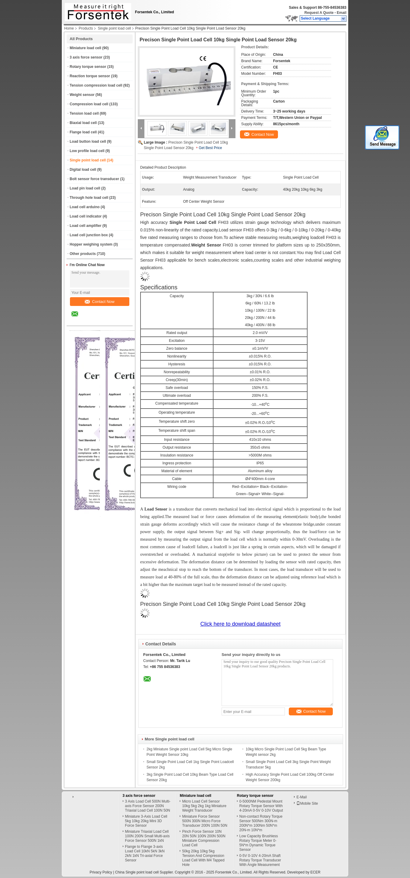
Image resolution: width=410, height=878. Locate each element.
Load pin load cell (85, 188)
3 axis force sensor (86, 57)
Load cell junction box (89, 235)
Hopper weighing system (91, 244)
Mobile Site (307, 803)
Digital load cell (83, 169)
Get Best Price (210, 148)
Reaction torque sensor (90, 76)
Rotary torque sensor (88, 67)
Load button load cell (88, 141)
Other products (83, 254)
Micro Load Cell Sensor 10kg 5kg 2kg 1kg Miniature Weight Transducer (204, 806)
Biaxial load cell (83, 123)
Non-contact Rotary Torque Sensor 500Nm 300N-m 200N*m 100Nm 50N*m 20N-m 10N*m (260, 823)
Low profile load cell (87, 151)
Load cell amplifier (85, 226)
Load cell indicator (86, 216)
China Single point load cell (137, 872)
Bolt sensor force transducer (94, 179)
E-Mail (301, 797)
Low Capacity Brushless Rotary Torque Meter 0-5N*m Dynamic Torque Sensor (258, 843)
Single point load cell (114, 28)
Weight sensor (82, 95)
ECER (315, 872)
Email (341, 13)
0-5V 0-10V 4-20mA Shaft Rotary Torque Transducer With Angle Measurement (260, 860)
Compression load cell (89, 104)
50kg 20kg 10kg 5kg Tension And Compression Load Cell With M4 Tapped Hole (203, 858)
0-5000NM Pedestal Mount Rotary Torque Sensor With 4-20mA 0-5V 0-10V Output (261, 806)
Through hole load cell (89, 198)
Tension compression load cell (96, 85)
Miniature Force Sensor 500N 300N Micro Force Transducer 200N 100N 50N (204, 821)
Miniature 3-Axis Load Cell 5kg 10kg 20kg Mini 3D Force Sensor (146, 821)
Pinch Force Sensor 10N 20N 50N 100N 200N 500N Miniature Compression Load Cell (203, 838)
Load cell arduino (84, 207)
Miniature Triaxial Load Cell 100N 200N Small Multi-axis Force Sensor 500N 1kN (147, 836)
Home (69, 28)
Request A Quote (318, 13)
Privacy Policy (101, 872)
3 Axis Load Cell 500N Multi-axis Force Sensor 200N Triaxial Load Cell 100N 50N (148, 806)
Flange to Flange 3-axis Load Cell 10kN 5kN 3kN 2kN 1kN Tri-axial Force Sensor (145, 853)
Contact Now (99, 301)
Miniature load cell (85, 48)
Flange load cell (83, 132)
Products (86, 28)
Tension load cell (84, 113)
